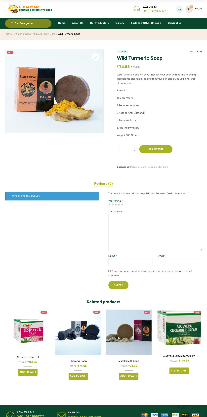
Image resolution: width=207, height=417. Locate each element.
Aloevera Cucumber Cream (179, 356)
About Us (77, 23)
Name (112, 256)
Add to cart (156, 149)
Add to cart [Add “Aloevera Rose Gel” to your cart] (27, 372)
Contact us (174, 23)
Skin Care (49, 34)
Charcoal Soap (78, 361)
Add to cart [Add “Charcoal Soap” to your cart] (78, 376)
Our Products (98, 23)
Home (61, 23)
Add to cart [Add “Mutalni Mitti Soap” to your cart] (128, 376)
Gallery (119, 23)
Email (162, 256)
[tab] (103, 184)
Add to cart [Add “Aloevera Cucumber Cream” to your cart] (179, 371)
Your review (116, 212)
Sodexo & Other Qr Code (146, 23)
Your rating (115, 201)
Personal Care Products (28, 34)
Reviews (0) (103, 184)
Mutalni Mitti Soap (129, 361)
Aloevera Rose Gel (28, 357)
